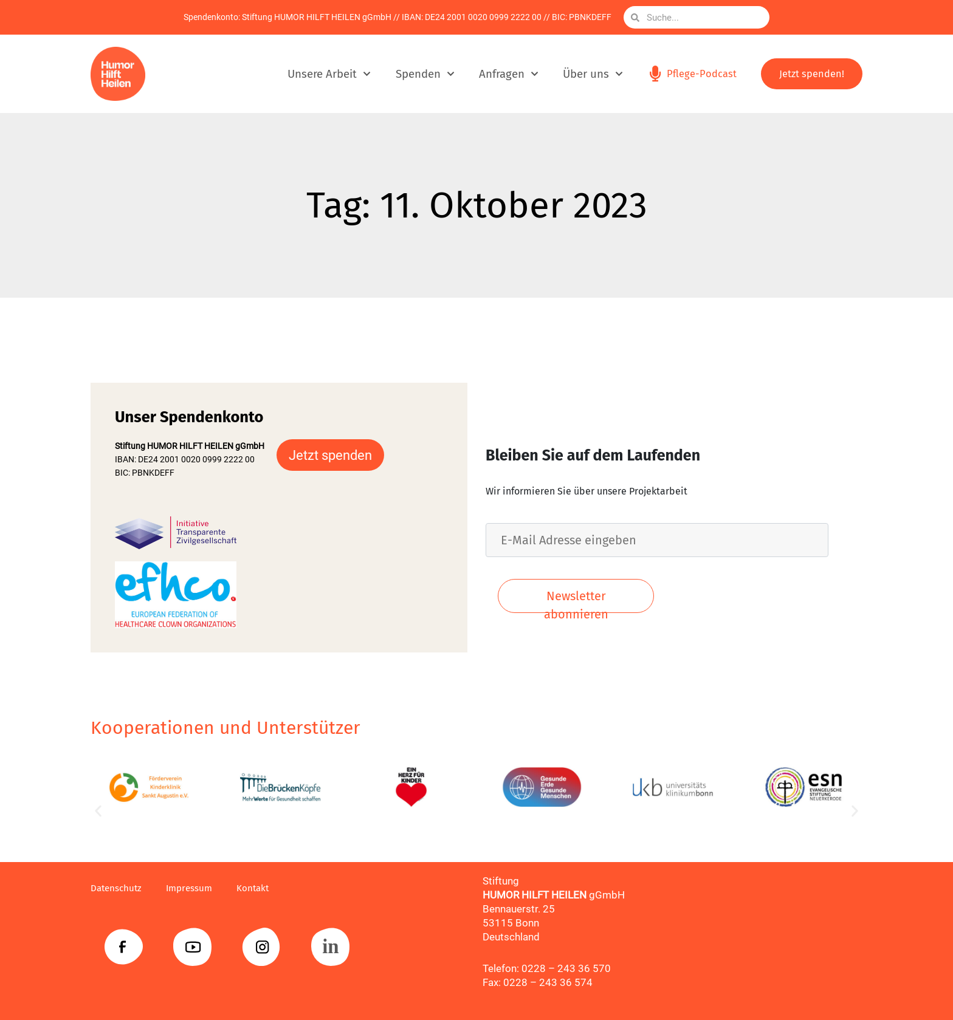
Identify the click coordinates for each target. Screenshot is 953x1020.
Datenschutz (119, 887)
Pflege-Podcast (701, 73)
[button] (98, 811)
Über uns (590, 74)
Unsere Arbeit (327, 74)
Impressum (198, 887)
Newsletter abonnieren (576, 601)
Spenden (422, 74)
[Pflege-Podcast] (654, 74)
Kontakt (267, 887)
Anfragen (506, 74)
